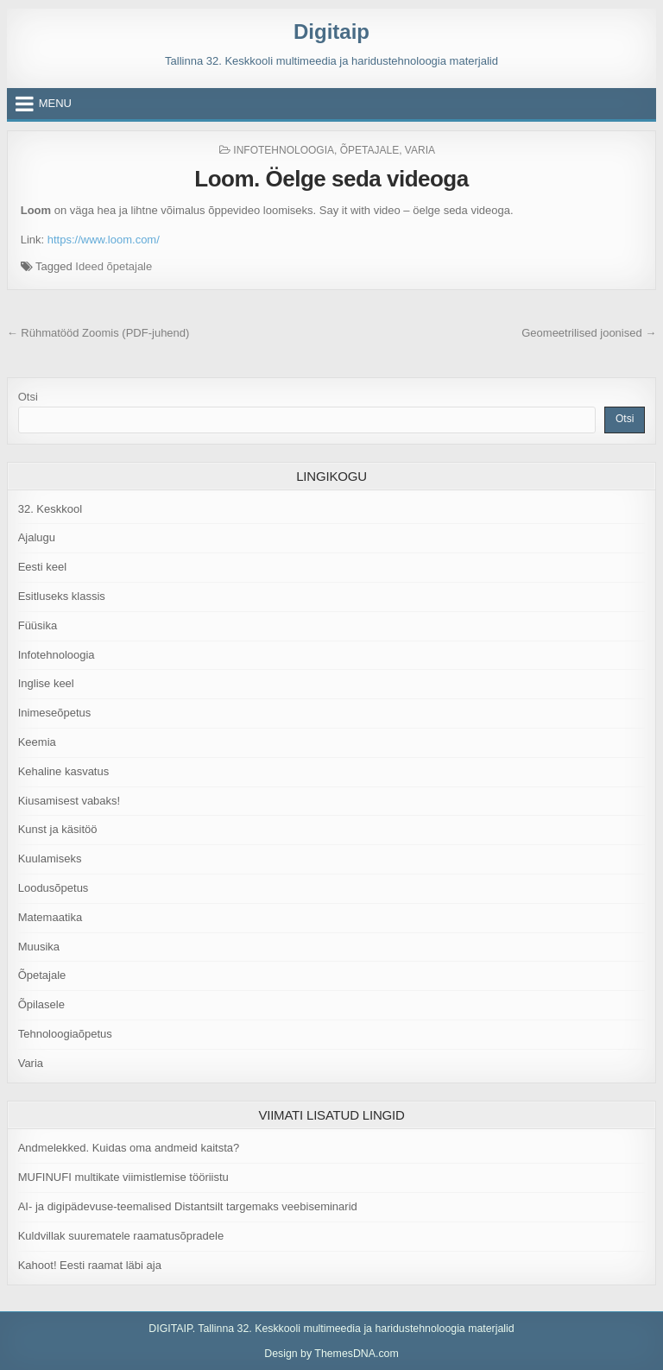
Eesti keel (42, 566)
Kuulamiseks (50, 858)
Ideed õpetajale (113, 266)
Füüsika (38, 625)
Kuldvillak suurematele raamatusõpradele (121, 1235)
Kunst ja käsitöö (58, 829)
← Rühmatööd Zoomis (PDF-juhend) (98, 332)
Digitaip (331, 31)
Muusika (39, 946)
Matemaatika (50, 917)
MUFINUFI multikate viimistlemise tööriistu (123, 1177)
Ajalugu (36, 537)
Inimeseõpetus (55, 712)
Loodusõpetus (53, 887)
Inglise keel (46, 683)
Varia (420, 150)
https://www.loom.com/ (103, 239)
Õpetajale (369, 150)
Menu (55, 103)
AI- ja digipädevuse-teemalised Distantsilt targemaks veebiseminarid (187, 1206)
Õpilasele (41, 1004)
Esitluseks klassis (61, 596)
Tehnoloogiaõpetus (65, 1033)
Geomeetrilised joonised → (588, 332)
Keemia (37, 742)
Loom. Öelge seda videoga (331, 179)
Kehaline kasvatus (64, 771)
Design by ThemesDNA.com (331, 1354)
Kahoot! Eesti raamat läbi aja (89, 1265)
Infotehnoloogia (283, 150)
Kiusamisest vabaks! (69, 800)
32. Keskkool (50, 508)
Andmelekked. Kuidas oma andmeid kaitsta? (129, 1147)
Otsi (28, 396)
